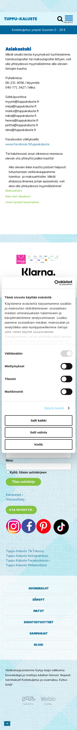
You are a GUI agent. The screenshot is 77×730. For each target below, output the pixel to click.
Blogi (38, 645)
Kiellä (38, 444)
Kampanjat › (14, 495)
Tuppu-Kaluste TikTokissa (25, 551)
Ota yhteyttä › (21, 510)
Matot (38, 611)
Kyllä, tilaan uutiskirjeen (28, 472)
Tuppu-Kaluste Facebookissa (27, 560)
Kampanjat (39, 633)
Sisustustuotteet (38, 622)
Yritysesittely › (16, 499)
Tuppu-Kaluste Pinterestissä (26, 565)
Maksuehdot (13, 190)
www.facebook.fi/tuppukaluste (27, 144)
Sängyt (38, 600)
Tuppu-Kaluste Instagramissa (27, 556)
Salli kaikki (38, 420)
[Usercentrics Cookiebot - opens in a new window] (54, 282)
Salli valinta (38, 432)
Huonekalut (39, 588)
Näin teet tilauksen (17, 196)
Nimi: (9, 460)
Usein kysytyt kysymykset (22, 202)
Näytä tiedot (54, 408)
